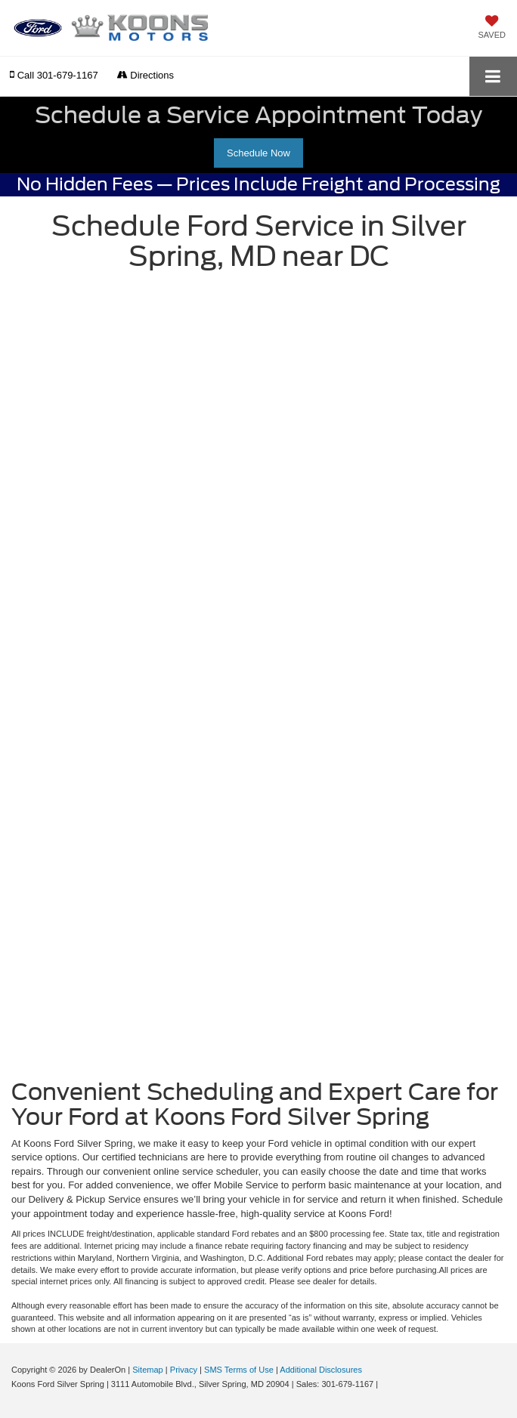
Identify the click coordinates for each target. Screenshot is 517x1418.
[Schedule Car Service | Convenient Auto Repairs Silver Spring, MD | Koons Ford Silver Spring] (258, 673)
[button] (54, 75)
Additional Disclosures (321, 1369)
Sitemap (147, 1369)
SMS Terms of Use (239, 1369)
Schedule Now (258, 153)
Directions (145, 75)
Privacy (183, 1369)
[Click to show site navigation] (493, 76)
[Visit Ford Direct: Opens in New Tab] (384, 1384)
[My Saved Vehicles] (492, 27)
